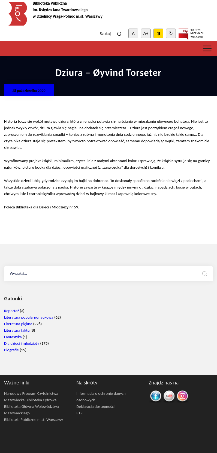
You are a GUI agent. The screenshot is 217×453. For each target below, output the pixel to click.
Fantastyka (13, 336)
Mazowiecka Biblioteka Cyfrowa (30, 399)
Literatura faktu (17, 330)
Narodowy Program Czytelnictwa (31, 393)
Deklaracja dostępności (95, 406)
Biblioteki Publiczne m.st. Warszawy (33, 419)
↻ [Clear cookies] (171, 33)
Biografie (11, 349)
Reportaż (11, 310)
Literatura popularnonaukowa (28, 317)
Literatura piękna (18, 323)
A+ (145, 33)
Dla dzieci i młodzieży (21, 343)
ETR (79, 413)
